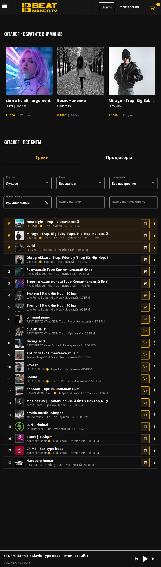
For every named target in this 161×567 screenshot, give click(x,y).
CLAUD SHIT (36, 329)
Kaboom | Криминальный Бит (52, 389)
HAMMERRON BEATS (39, 393)
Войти (107, 7)
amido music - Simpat (44, 413)
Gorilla (31, 377)
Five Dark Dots (36, 274)
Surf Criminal (37, 424)
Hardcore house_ (40, 460)
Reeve (30, 357)
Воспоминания (71, 100)
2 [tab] (84, 129)
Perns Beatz (34, 405)
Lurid (30, 245)
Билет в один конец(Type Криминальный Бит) (67, 281)
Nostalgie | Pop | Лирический (52, 221)
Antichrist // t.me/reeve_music (52, 353)
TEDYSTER (32, 226)
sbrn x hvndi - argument (28, 100)
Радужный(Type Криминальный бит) (59, 269)
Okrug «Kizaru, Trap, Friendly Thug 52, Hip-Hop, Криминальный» (81, 257)
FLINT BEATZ (34, 321)
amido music (34, 417)
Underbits (64, 106)
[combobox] (27, 184)
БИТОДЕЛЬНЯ (36, 369)
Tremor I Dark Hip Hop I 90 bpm (52, 305)
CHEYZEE (32, 250)
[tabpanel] (29, 84)
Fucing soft (36, 341)
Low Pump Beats (37, 298)
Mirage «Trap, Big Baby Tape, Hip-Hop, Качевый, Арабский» (132, 100)
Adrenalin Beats (36, 441)
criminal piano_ (39, 317)
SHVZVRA (115, 106)
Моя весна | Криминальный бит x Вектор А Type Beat (73, 401)
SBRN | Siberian (16, 106)
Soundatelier (34, 429)
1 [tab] (77, 129)
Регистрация (129, 7)
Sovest (32, 365)
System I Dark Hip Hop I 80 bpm (52, 293)
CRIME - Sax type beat (44, 448)
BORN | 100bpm (39, 436)
